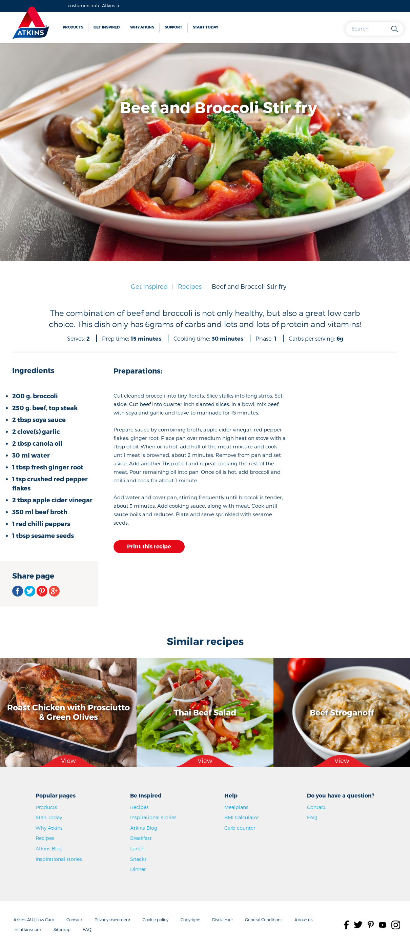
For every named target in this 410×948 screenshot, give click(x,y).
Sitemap (62, 929)
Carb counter (239, 828)
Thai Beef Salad (205, 712)
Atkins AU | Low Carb (34, 919)
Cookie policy (155, 919)
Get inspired (107, 27)
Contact (316, 807)
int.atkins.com (27, 929)
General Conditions (263, 919)
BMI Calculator (241, 817)
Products (73, 27)
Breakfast (141, 838)
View (68, 760)
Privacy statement (112, 919)
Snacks (138, 859)
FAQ (312, 817)
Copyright (190, 919)
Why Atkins (142, 27)
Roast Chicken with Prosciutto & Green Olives (68, 712)
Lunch (137, 848)
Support (173, 27)
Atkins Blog (49, 848)
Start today (205, 27)
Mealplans (236, 807)
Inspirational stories (59, 859)
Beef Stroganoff (342, 712)
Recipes (190, 286)
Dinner (138, 869)
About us (303, 919)
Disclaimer (222, 919)
